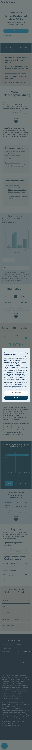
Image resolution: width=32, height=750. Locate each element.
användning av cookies (16, 384)
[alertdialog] (16, 375)
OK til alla (16, 397)
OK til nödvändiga (16, 392)
